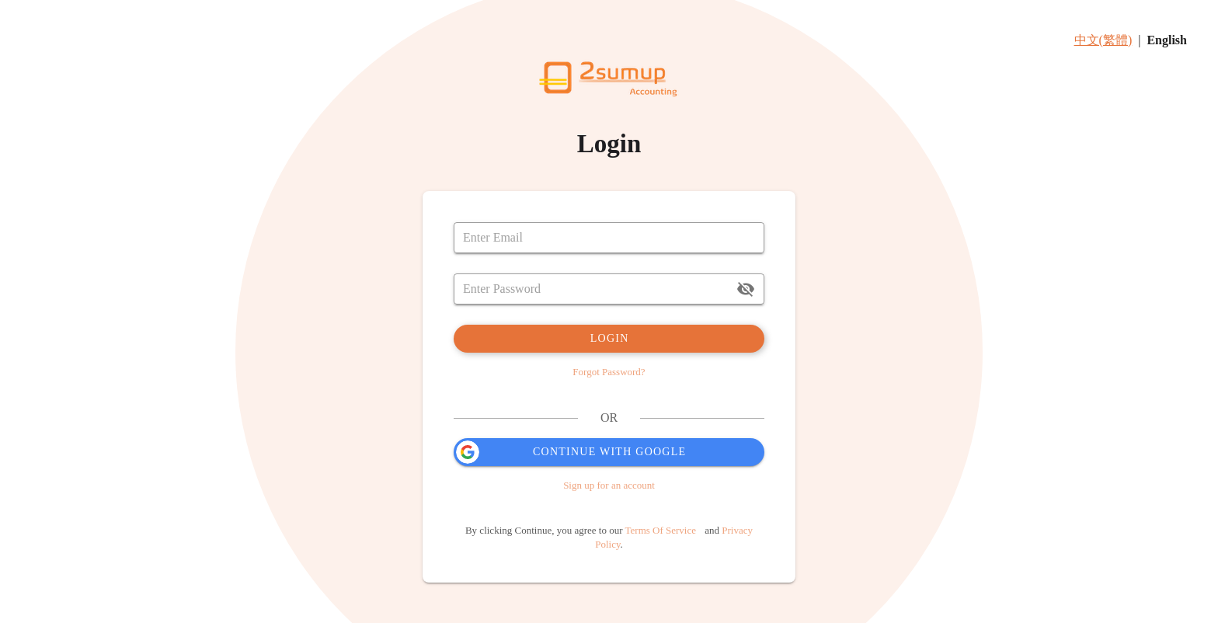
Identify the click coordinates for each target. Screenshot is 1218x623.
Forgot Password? (608, 372)
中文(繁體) (1103, 40)
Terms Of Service (661, 530)
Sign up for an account (609, 485)
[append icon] (745, 289)
